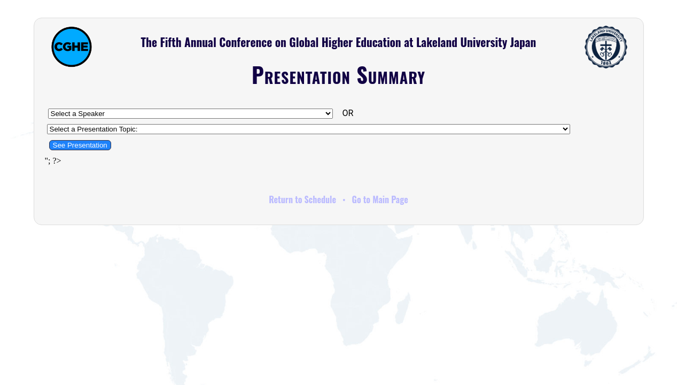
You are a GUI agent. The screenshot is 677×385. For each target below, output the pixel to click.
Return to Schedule (302, 199)
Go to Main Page (380, 199)
